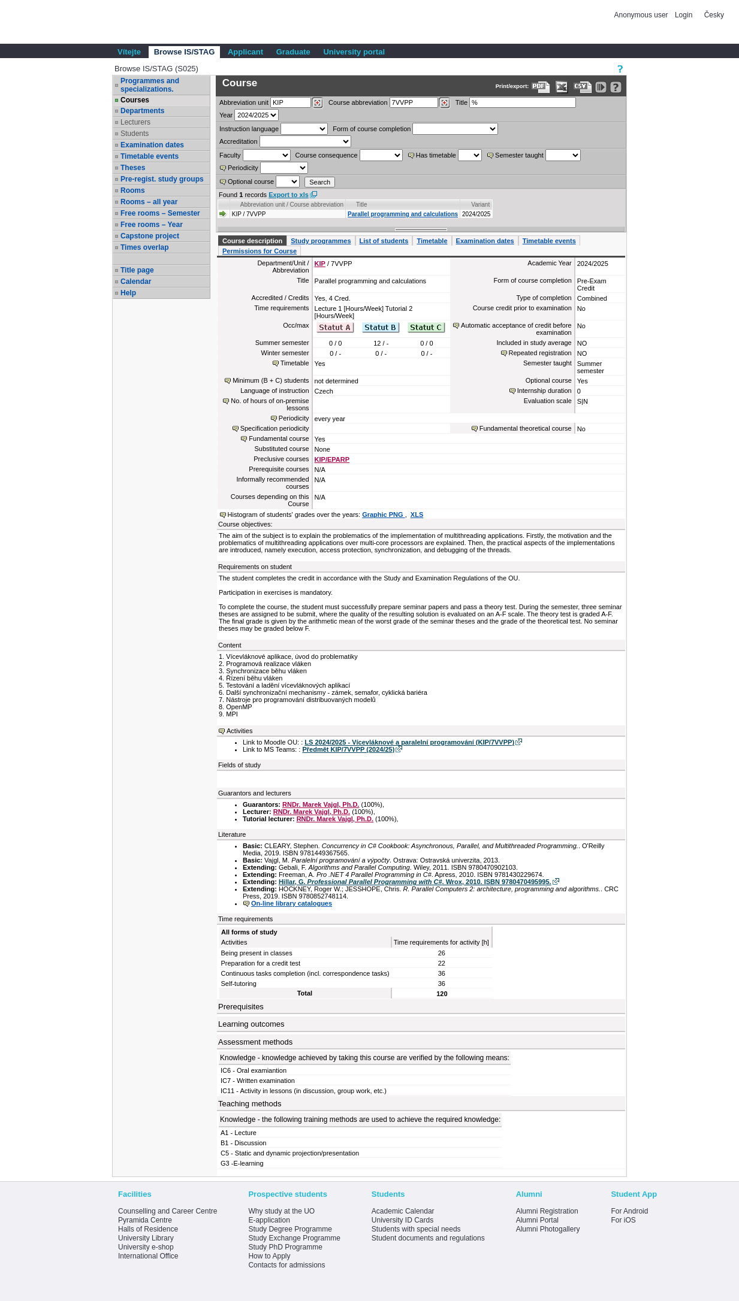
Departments (142, 111)
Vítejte (129, 51)
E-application (268, 1220)
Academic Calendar (403, 1211)
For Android (629, 1211)
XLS (417, 514)
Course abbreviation (357, 102)
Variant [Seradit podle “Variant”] (480, 204)
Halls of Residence (148, 1229)
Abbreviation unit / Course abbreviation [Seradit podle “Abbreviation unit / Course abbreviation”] (291, 204)
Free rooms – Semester (160, 213)
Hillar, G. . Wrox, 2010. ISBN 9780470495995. (415, 881)
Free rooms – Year (151, 224)
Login (683, 15)
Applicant (245, 51)
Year (226, 115)
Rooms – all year (148, 202)
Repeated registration (540, 352)
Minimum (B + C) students (271, 380)
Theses (132, 168)
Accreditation (238, 141)
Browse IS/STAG (184, 51)
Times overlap (144, 247)
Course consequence (326, 155)
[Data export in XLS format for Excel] (562, 87)
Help (128, 293)
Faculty (229, 155)
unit (244, 102)
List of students (384, 240)
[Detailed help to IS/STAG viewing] (616, 87)
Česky (714, 15)
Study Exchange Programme (294, 1238)
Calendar (135, 281)
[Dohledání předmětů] (444, 103)
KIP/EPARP (332, 459)
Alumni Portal (537, 1220)
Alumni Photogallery (548, 1229)
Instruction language (249, 128)
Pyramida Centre (145, 1220)
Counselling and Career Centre (167, 1211)
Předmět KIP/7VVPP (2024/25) (348, 749)
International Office (148, 1256)
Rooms (132, 190)
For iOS (623, 1220)
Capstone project (149, 236)
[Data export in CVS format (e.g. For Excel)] (583, 87)
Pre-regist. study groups (162, 179)
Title (461, 102)
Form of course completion (372, 128)
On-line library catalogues (291, 903)
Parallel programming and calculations (403, 214)
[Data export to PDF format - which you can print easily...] (541, 87)
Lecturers (135, 122)
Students (134, 133)
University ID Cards (402, 1220)
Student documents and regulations (428, 1238)
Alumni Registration (547, 1211)
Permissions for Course (259, 251)
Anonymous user (642, 15)
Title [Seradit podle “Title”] (361, 204)
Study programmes (321, 240)
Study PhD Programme (285, 1247)
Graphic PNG (383, 514)
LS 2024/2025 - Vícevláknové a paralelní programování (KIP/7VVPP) (409, 742)
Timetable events (149, 156)
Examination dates (152, 145)
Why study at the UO (281, 1211)
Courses (134, 100)
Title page (137, 270)
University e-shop (146, 1247)
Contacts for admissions (286, 1265)
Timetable (432, 240)
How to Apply (269, 1256)
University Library (146, 1238)
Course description (252, 240)
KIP (320, 263)
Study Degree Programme (289, 1229)
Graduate (293, 51)
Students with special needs (416, 1229)
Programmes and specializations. (149, 85)
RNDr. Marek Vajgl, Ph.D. (320, 804)
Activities (239, 730)
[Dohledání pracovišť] (317, 103)
